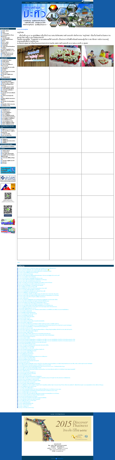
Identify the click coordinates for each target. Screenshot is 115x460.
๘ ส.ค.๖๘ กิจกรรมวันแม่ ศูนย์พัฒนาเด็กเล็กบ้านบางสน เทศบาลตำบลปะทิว (32, 342)
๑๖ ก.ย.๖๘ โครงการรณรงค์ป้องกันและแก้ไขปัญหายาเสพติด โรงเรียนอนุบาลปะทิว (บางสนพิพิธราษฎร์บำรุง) (38, 323)
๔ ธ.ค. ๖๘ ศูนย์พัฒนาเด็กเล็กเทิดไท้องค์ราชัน (27, 312)
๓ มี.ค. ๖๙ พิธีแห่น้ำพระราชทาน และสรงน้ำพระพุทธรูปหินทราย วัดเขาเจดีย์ (32, 288)
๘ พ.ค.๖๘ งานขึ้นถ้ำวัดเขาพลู (24, 370)
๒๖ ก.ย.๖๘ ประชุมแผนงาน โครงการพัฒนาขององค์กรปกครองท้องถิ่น (31, 320)
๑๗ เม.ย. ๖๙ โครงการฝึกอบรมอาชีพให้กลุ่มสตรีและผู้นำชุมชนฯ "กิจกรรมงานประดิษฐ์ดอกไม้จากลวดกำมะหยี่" (39, 275)
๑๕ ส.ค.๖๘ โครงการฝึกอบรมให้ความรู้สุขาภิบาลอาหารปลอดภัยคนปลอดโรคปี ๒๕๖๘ (34, 333)
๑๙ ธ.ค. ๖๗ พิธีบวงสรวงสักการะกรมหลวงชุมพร (27, 400)
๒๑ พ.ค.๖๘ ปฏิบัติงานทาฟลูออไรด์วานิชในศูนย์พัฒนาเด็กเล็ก (29, 367)
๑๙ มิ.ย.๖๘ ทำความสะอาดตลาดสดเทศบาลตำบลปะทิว (28, 360)
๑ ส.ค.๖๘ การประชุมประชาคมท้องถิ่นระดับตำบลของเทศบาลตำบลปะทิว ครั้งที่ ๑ (33, 345)
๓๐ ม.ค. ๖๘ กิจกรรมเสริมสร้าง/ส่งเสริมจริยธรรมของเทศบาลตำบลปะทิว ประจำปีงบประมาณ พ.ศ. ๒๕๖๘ (37, 390)
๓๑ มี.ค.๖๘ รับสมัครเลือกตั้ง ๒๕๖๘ (24, 374)
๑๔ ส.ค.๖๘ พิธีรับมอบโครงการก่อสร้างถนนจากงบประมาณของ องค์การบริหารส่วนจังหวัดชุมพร (36, 335)
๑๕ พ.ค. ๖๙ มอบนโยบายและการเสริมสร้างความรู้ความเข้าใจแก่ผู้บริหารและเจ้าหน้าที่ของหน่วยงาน (37, 268)
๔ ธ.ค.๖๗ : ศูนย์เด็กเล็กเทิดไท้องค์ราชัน (25, 403)
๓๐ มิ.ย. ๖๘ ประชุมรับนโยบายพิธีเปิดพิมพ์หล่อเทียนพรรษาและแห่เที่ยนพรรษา (32, 356)
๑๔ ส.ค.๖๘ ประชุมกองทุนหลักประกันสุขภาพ (26, 336)
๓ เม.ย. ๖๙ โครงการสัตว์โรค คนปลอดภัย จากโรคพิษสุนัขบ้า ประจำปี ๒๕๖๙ (32, 279)
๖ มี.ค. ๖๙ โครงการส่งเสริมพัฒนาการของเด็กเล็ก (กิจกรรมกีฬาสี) (30, 285)
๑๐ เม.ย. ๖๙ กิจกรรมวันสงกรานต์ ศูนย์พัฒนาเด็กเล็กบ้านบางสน (30, 278)
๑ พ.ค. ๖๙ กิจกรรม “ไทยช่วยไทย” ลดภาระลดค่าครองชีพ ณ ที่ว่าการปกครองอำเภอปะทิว (34, 271)
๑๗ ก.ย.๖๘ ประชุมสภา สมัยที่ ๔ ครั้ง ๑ (25, 322)
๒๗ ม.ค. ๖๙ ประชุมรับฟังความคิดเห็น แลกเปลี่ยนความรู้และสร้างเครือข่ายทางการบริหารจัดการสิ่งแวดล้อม (38, 293)
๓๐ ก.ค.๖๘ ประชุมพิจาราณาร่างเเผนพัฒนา (26, 346)
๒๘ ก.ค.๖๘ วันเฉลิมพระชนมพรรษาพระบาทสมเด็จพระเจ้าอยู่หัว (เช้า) (31, 349)
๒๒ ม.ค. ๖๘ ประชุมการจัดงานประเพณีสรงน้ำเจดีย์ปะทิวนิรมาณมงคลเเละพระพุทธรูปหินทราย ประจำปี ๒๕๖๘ (38, 393)
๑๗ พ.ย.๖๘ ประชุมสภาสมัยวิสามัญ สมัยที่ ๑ (26, 316)
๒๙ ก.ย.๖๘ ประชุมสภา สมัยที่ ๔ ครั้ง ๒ (25, 319)
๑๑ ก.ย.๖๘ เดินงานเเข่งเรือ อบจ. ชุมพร (25, 328)
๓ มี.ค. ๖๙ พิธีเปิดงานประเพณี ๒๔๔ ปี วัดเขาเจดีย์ (27, 286)
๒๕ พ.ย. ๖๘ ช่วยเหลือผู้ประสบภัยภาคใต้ (25, 315)
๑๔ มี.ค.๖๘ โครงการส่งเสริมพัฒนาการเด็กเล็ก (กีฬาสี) (28, 379)
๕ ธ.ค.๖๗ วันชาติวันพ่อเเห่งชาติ (24, 401)
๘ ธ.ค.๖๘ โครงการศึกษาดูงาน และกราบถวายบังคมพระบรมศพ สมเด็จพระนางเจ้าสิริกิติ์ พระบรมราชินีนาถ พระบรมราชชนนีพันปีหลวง (43, 309)
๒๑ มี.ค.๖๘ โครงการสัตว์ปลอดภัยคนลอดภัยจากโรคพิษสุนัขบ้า (30, 376)
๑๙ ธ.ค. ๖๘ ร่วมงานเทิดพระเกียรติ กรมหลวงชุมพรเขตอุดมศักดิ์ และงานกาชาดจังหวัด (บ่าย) (35, 305)
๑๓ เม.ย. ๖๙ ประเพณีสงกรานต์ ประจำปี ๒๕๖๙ (27, 276)
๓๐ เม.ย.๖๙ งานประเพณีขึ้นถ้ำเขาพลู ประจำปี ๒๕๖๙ (28, 272)
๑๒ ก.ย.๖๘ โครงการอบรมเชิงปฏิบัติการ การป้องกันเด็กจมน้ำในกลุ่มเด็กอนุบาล (33, 326)
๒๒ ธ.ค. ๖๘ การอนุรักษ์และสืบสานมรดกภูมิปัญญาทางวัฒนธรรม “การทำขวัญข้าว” (34, 303)
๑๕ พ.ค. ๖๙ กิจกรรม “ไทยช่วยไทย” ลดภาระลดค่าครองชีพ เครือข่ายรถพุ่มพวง (32, 269)
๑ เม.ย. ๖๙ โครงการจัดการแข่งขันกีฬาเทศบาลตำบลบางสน (29, 281)
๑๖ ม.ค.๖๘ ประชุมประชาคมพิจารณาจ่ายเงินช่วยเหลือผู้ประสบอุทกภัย (31, 394)
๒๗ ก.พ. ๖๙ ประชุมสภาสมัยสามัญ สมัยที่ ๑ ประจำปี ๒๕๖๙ (29, 289)
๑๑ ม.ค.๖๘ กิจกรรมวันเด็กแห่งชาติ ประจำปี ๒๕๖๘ (27, 396)
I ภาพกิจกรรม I (70, 2)
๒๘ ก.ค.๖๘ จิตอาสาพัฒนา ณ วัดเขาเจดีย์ (26, 347)
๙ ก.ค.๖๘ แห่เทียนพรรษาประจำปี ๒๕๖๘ (25, 353)
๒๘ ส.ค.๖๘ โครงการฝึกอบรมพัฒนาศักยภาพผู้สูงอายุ (28, 330)
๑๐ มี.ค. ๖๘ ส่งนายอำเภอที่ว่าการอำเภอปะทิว (26, 382)
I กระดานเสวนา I (78, 2)
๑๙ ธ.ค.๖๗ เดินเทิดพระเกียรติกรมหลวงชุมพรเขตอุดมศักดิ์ (29, 399)
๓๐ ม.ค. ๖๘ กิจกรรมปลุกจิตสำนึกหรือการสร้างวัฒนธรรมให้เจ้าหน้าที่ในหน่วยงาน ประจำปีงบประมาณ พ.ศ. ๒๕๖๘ (39, 389)
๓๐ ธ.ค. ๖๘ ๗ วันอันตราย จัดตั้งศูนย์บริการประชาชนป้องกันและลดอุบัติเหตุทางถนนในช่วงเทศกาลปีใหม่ (38, 299)
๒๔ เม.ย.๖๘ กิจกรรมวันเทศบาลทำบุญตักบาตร (27, 372)
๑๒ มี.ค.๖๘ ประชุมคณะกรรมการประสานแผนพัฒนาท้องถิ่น (29, 380)
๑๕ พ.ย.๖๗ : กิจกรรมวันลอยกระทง (24, 404)
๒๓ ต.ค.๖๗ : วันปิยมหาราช (23, 406)
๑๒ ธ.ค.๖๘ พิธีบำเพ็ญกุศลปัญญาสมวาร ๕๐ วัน (27, 308)
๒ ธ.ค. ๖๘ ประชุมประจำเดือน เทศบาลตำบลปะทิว (27, 313)
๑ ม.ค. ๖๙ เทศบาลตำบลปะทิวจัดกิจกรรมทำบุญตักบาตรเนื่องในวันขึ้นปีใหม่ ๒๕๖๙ (33, 301)
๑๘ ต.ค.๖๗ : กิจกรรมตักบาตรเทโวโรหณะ (26, 407)
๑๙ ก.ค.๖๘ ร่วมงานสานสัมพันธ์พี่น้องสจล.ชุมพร (27, 350)
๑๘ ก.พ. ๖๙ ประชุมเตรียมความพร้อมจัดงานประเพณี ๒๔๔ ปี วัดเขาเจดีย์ (31, 291)
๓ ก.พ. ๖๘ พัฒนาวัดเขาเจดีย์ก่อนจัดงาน (25, 387)
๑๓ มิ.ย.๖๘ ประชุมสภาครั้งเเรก (24, 362)
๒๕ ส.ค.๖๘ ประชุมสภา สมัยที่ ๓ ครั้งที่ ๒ (25, 332)
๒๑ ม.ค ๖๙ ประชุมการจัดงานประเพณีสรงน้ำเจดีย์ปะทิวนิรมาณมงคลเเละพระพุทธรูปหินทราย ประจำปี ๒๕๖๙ (38, 295)
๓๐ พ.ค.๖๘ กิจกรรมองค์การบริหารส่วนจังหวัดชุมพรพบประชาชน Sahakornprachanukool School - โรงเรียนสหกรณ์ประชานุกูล (41, 366)
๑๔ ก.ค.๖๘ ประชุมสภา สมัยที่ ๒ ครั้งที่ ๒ (25, 352)
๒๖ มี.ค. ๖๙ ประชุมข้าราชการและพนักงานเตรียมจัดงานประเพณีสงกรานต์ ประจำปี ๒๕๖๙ (35, 282)
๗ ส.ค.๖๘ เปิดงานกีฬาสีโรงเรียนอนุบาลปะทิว (26, 343)
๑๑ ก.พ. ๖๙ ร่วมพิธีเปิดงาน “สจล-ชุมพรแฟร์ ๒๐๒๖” (28, 292)
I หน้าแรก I (27, 2)
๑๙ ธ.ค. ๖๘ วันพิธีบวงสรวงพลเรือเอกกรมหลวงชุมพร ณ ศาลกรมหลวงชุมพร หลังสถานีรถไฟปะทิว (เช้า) (37, 306)
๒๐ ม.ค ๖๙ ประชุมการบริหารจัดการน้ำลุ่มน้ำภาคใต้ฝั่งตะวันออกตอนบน (32, 296)
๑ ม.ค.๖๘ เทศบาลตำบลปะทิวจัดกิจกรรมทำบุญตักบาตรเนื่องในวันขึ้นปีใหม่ (32, 397)
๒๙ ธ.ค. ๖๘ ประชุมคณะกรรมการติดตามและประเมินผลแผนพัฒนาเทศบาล (32, 302)
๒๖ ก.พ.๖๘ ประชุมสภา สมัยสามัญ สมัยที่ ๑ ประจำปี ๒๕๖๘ (29, 383)
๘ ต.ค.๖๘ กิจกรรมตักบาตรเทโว (24, 318)
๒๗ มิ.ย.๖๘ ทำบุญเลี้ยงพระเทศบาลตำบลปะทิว (26, 359)
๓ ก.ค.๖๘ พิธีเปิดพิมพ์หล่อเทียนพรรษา (25, 355)
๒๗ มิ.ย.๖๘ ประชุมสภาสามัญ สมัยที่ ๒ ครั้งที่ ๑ (26, 357)
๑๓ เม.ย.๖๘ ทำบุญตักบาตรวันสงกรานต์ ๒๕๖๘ (27, 373)
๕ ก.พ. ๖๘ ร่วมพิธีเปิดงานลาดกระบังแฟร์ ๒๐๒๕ (27, 386)
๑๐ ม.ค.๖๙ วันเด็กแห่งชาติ (23, 298)
